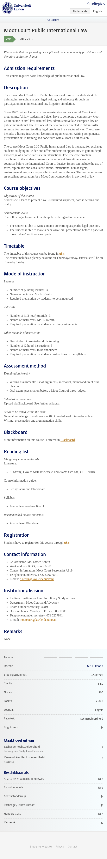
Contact (72, 846)
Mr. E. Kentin (95, 666)
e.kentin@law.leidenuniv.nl (37, 579)
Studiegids (96, 4)
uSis (62, 253)
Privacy (59, 846)
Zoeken (55, 20)
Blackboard (67, 439)
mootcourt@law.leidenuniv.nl (38, 619)
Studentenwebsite (41, 846)
